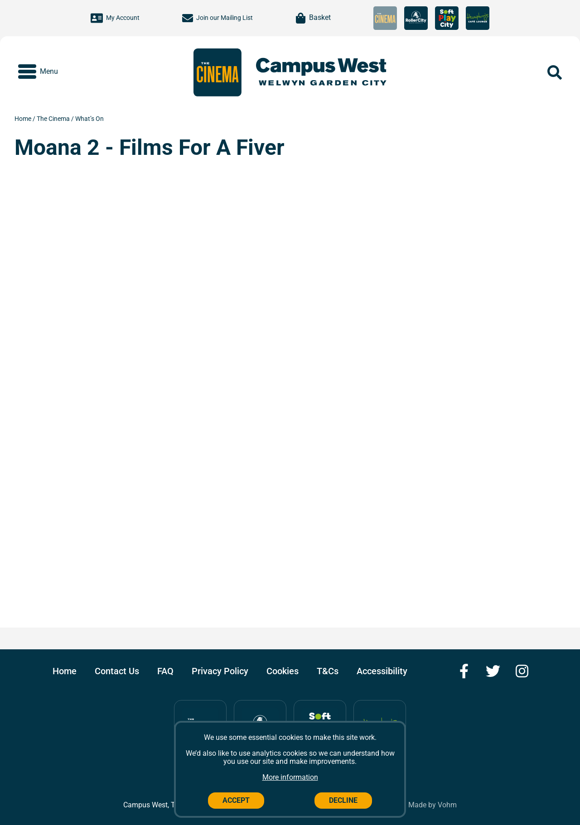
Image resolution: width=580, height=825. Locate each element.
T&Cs (327, 671)
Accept (236, 800)
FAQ (165, 671)
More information (290, 777)
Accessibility (382, 671)
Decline (343, 800)
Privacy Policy (220, 671)
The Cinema (54, 118)
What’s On (89, 118)
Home (23, 118)
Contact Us (117, 671)
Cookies (282, 671)
